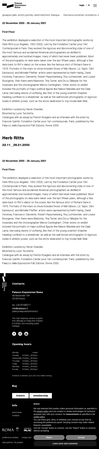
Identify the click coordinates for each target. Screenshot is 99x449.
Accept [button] (81, 437)
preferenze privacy (10, 438)
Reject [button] (49, 437)
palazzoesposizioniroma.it (25, 311)
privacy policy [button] (43, 411)
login (81, 5)
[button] (94, 5)
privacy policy (27, 438)
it (89, 5)
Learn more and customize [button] (65, 443)
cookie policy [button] (39, 417)
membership (40, 395)
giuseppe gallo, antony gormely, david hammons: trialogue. (31, 15)
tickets (20, 395)
